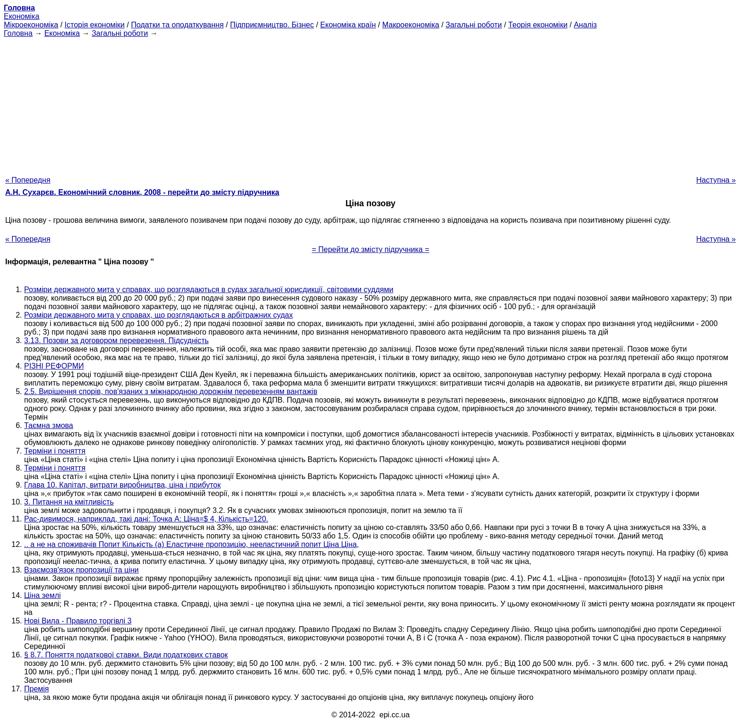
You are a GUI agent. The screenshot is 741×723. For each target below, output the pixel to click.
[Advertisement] (370, 104)
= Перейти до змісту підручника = (371, 249)
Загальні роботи (474, 25)
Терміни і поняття (55, 451)
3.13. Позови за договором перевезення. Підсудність (116, 340)
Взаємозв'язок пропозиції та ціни (81, 570)
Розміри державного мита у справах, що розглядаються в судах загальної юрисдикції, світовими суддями (208, 290)
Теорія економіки (537, 25)
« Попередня (28, 180)
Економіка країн (348, 25)
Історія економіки (95, 25)
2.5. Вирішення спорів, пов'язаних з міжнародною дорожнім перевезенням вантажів (170, 391)
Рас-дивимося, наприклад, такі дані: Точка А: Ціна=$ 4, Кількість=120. (146, 519)
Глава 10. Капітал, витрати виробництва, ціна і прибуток (122, 485)
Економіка (21, 16)
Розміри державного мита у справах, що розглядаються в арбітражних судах (158, 315)
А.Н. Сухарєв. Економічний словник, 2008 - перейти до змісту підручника (142, 192)
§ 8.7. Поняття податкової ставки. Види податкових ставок (126, 655)
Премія (36, 689)
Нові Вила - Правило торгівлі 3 (77, 621)
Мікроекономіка (31, 25)
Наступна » (716, 180)
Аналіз (585, 25)
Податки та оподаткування (177, 25)
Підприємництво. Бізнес (272, 25)
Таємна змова (48, 425)
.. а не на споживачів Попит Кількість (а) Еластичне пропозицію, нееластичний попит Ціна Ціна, (191, 544)
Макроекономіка (410, 25)
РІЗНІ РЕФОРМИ (54, 366)
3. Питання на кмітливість (69, 502)
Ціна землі (42, 595)
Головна (18, 33)
